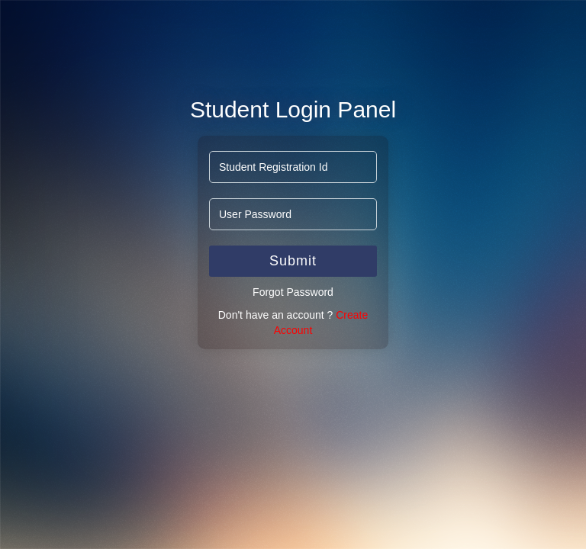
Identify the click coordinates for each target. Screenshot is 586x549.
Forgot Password (293, 292)
